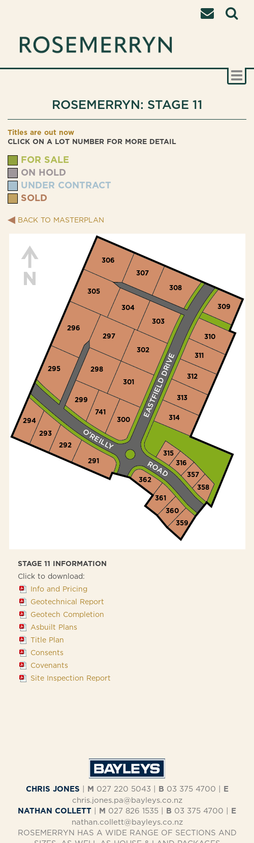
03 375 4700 (191, 788)
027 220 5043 (124, 788)
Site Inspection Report (70, 678)
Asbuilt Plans (53, 627)
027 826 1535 (133, 810)
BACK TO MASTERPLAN (61, 219)
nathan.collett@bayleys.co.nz (127, 822)
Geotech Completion (67, 614)
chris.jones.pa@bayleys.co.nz (127, 800)
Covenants (49, 665)
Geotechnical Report (67, 601)
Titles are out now (41, 132)
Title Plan (47, 639)
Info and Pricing (58, 589)
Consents (47, 652)
